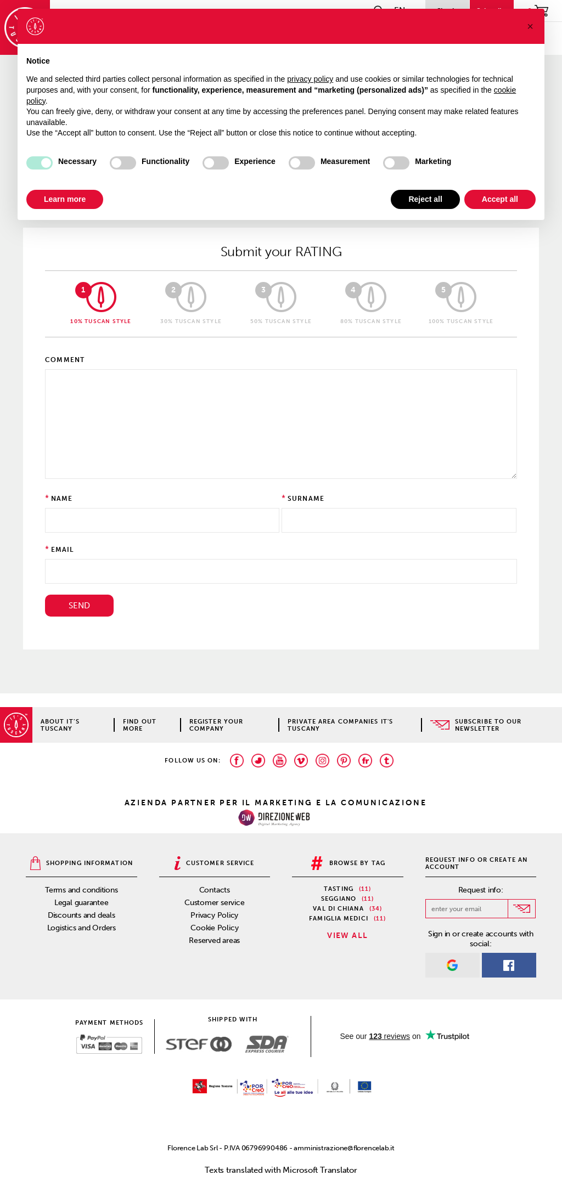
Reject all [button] (425, 199)
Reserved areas (214, 940)
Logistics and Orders (81, 928)
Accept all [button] (500, 199)
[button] (530, 26)
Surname (306, 498)
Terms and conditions (81, 890)
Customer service (214, 902)
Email (62, 549)
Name (62, 498)
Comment (65, 360)
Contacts (214, 890)
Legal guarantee (81, 902)
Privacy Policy (214, 915)
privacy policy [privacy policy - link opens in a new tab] (310, 79)
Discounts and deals (81, 915)
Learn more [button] (65, 199)
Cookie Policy (214, 928)
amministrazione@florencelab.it (344, 1148)
